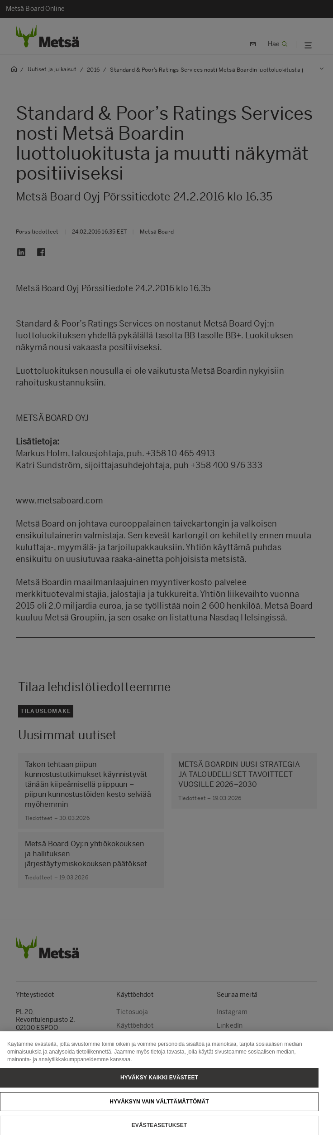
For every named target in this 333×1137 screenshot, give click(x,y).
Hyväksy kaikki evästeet (159, 1083)
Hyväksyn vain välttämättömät (159, 1107)
